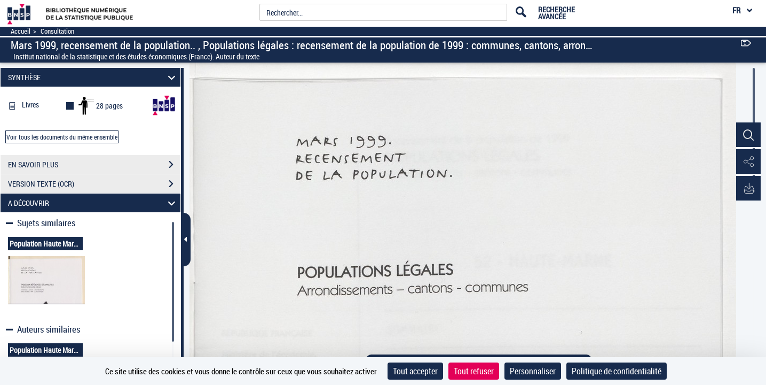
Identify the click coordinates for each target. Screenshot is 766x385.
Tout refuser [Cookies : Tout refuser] (474, 371)
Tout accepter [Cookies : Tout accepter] (415, 371)
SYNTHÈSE (93, 77)
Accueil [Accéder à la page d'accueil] (20, 31)
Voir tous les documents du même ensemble (61, 137)
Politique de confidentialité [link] (616, 371)
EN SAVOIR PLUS (94, 164)
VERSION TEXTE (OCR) (94, 183)
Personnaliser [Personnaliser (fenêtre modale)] (533, 371)
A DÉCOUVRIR (93, 203)
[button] (747, 135)
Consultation (57, 31)
